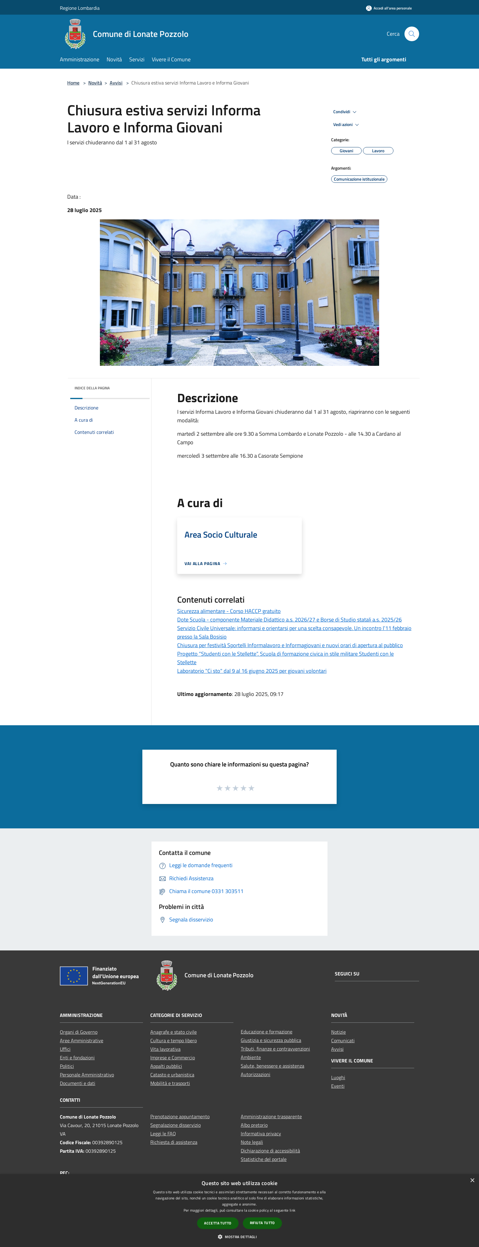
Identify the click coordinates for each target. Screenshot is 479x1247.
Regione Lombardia (80, 8)
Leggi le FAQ (163, 1133)
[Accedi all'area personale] (389, 8)
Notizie (338, 1032)
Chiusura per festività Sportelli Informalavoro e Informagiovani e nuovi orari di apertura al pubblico (290, 645)
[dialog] (239, 1210)
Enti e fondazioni (77, 1057)
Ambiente (251, 1057)
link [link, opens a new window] (292, 1210)
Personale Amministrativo (87, 1074)
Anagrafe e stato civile (173, 1032)
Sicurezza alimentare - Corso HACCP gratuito (229, 611)
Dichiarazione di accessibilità (270, 1150)
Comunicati (343, 1040)
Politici (67, 1066)
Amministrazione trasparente (271, 1116)
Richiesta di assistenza (173, 1142)
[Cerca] (411, 34)
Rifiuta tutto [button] (262, 1223)
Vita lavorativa (165, 1049)
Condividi (345, 112)
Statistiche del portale (264, 1159)
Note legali (252, 1142)
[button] (239, 1237)
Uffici (65, 1049)
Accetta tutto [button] (217, 1223)
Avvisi (116, 82)
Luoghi (338, 1077)
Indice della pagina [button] (92, 388)
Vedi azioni (347, 124)
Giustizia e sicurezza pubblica (271, 1040)
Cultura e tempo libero (173, 1040)
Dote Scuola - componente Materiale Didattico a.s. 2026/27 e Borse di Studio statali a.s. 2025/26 (289, 619)
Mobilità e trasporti (170, 1083)
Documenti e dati (77, 1083)
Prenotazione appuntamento (180, 1116)
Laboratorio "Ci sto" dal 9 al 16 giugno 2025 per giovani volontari (252, 671)
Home (73, 82)
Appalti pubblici (166, 1066)
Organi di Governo (78, 1032)
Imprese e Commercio (172, 1057)
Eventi (338, 1086)
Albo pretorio (254, 1125)
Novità (95, 82)
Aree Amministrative (81, 1040)
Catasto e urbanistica (172, 1074)
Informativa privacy (261, 1133)
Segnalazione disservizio (175, 1125)
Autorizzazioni (255, 1074)
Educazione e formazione (266, 1031)
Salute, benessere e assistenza (272, 1065)
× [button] (472, 1180)
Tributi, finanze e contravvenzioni (275, 1048)
